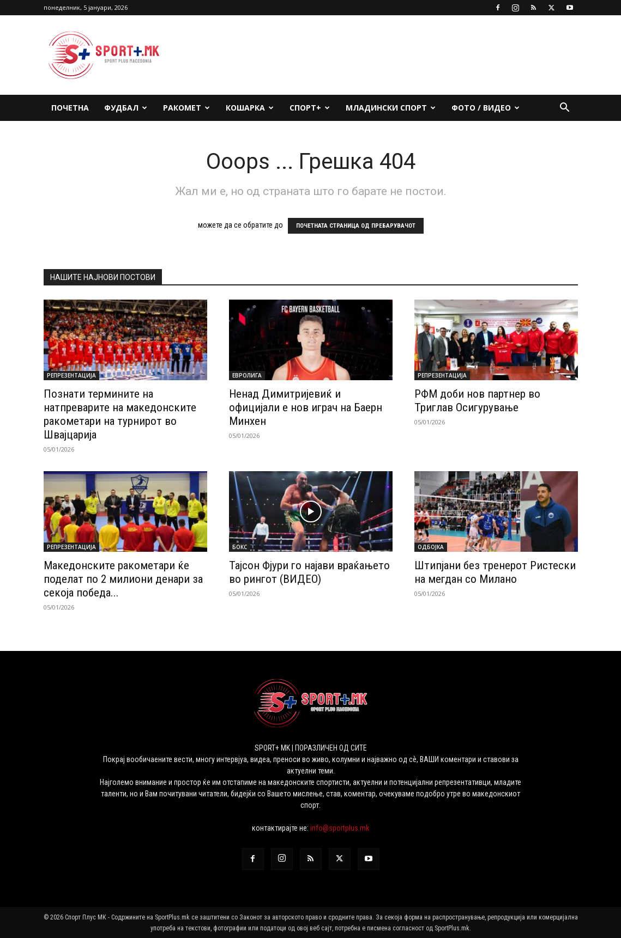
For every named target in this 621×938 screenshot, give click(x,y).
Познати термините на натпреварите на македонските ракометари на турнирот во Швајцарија (120, 414)
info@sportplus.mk (339, 828)
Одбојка (431, 547)
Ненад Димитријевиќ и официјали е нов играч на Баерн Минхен (305, 407)
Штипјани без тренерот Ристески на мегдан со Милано (495, 572)
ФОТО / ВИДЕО (485, 107)
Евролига (247, 375)
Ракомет (186, 107)
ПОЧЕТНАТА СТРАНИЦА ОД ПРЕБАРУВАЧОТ (355, 225)
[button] (565, 108)
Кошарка (250, 107)
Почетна (70, 107)
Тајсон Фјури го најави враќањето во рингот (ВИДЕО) (309, 572)
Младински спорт (391, 107)
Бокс (239, 547)
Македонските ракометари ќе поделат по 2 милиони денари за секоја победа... (123, 579)
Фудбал (125, 107)
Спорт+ (310, 107)
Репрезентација (71, 375)
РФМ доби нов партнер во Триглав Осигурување (477, 400)
